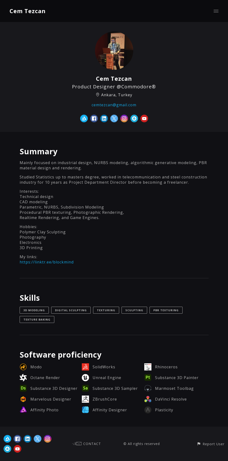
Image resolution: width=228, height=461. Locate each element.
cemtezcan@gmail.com (114, 104)
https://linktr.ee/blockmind (47, 262)
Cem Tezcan (28, 11)
